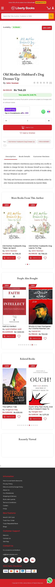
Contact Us (7, 538)
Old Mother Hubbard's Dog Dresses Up (21, 141)
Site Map (6, 541)
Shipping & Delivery (9, 496)
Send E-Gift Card (8, 517)
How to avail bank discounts (12, 481)
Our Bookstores (8, 493)
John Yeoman (12, 83)
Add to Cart (28, 127)
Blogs (5, 526)
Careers (5, 505)
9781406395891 (44, 141)
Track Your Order (9, 520)
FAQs (5, 509)
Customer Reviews (41, 156)
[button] (25, 264)
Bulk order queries (9, 499)
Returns (5, 535)
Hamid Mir (36, 331)
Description (11, 156)
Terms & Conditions (9, 502)
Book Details (24, 156)
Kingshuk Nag (11, 409)
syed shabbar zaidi (13, 329)
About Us (6, 490)
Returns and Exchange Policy (13, 487)
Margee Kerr (37, 412)
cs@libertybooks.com (10, 554)
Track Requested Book (10, 523)
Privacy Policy (8, 484)
